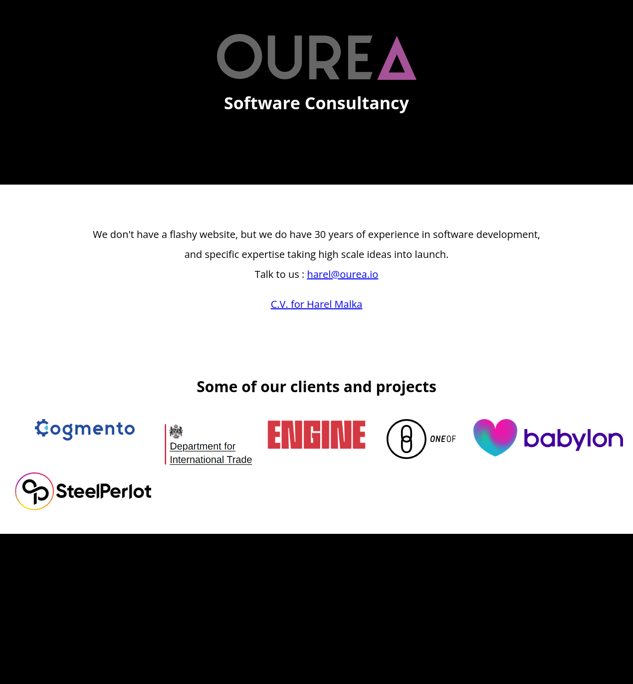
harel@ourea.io (342, 274)
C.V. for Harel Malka (317, 304)
